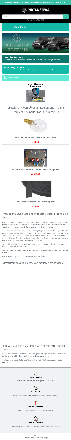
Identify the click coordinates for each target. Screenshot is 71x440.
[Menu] (7, 27)
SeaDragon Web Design (39, 438)
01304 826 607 (37, 20)
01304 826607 (14, 78)
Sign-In (35, 435)
